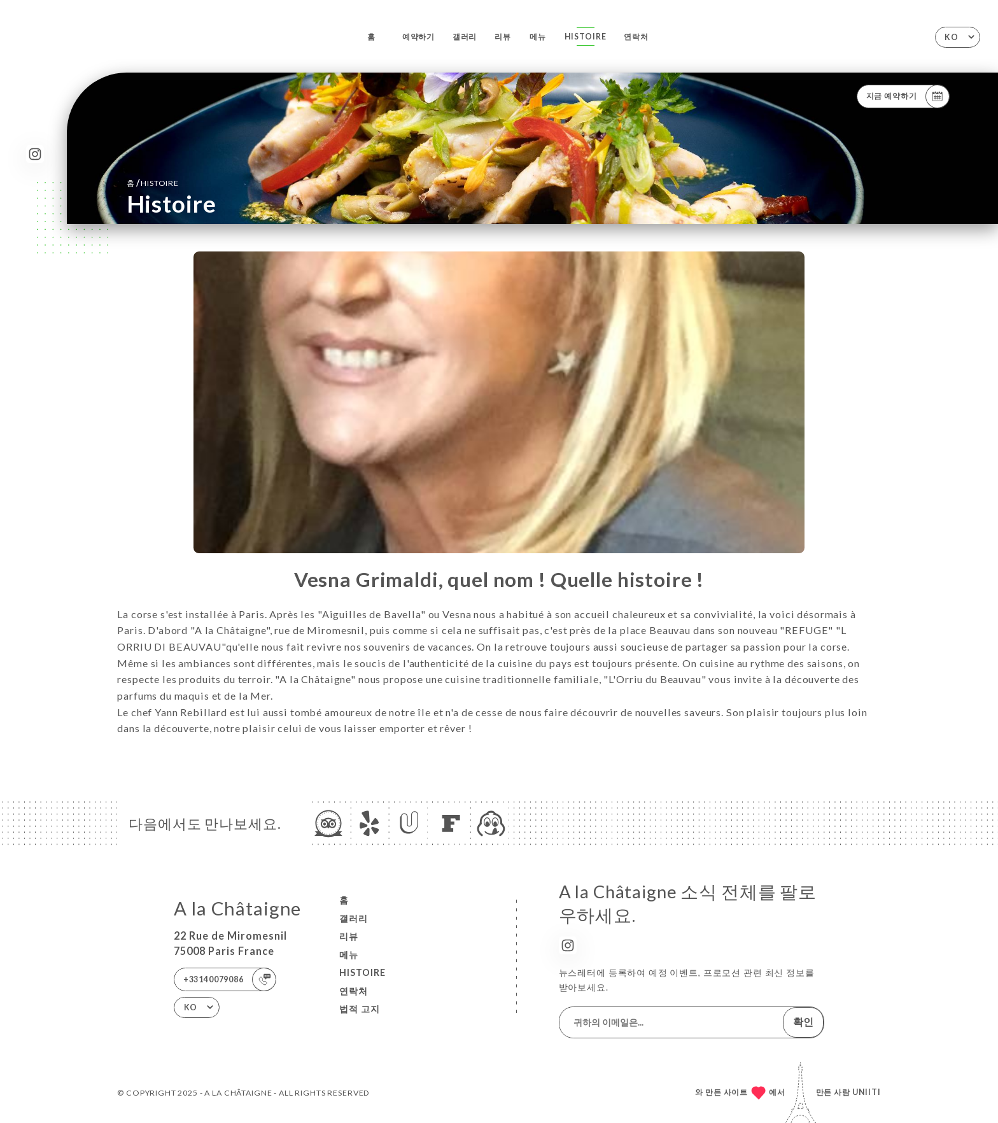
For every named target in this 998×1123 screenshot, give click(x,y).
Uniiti (866, 1092)
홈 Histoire (153, 182)
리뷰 (503, 36)
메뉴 (538, 36)
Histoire (586, 36)
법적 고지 (359, 1008)
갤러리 (465, 36)
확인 (803, 1021)
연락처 (636, 36)
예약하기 (418, 36)
